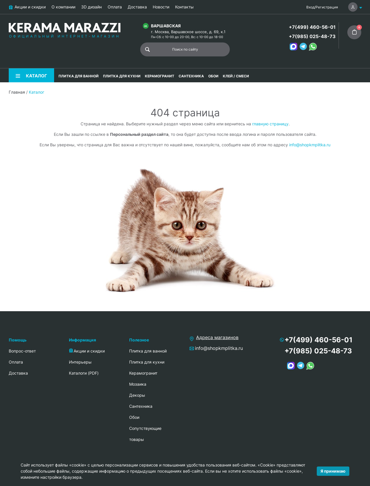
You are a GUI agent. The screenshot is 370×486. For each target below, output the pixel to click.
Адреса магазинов (217, 337)
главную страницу (270, 123)
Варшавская (166, 25)
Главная (17, 92)
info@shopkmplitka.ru (309, 144)
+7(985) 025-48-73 (312, 36)
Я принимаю (333, 471)
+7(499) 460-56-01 (312, 27)
